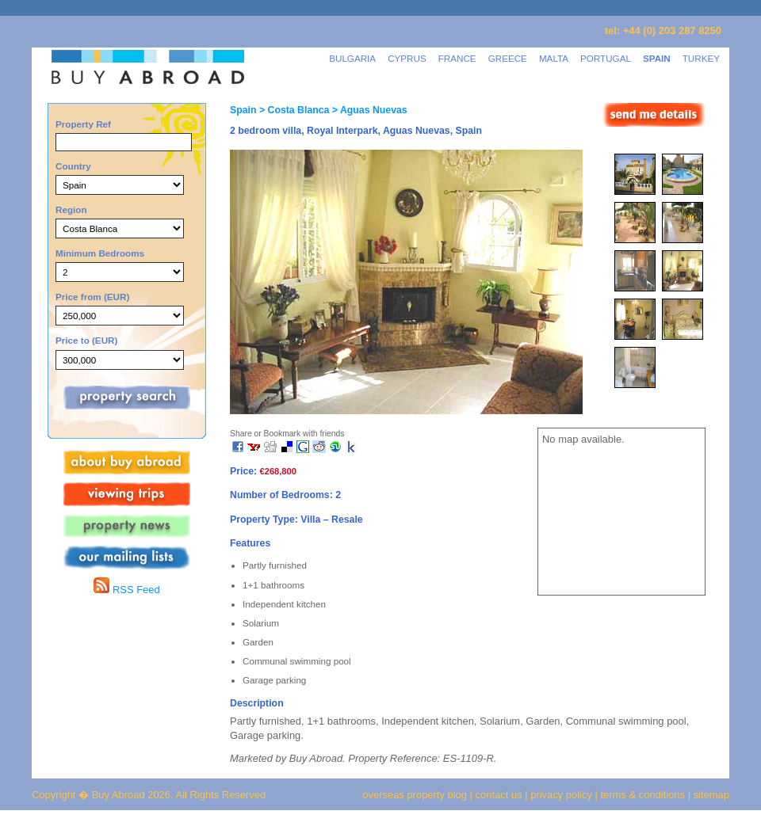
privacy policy (561, 795)
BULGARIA (352, 58)
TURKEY (701, 58)
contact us (499, 795)
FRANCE (457, 58)
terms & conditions (644, 795)
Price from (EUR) (92, 296)
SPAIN (657, 58)
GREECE (507, 58)
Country (73, 166)
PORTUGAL (605, 58)
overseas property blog (414, 795)
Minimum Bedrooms (99, 253)
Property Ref (83, 124)
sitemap (709, 795)
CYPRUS (407, 58)
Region (71, 209)
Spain (243, 110)
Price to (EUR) (86, 340)
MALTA (553, 58)
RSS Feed (126, 590)
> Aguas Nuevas (368, 110)
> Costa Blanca (292, 110)
